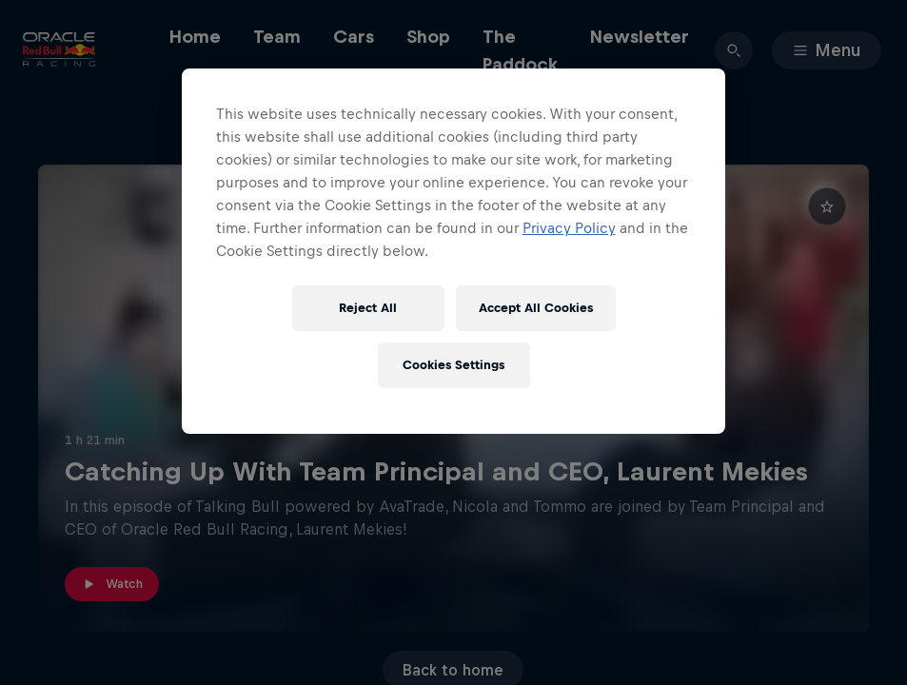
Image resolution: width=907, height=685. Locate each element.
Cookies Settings (453, 365)
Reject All (368, 308)
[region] (454, 251)
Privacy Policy (569, 228)
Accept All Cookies (536, 308)
